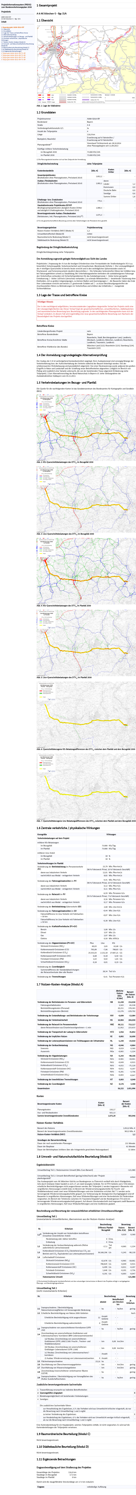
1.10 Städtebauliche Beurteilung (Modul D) (14, 49)
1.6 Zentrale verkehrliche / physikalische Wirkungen (68, 828)
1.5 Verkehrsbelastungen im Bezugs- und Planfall (17, 36)
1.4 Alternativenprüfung (8, 35)
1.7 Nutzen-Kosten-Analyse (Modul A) (13, 42)
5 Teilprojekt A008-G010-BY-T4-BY (13, 59)
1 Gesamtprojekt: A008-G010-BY (12, 27)
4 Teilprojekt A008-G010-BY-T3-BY (13, 57)
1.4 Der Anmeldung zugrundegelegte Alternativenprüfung (72, 355)
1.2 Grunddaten (6, 31)
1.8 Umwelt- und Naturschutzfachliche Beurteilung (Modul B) (74, 1156)
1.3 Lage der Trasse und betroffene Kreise (14, 33)
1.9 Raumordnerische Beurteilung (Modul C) (15, 47)
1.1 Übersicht (5, 29)
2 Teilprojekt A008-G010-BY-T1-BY (13, 53)
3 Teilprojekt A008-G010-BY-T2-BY (13, 55)
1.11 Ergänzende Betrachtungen (11, 51)
